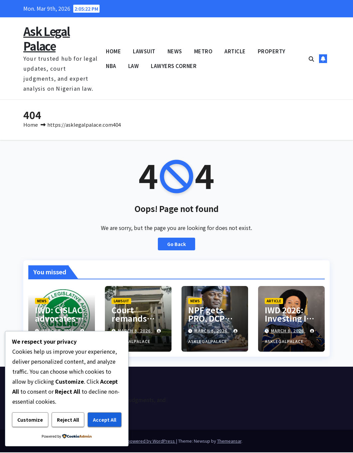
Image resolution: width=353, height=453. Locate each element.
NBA (111, 65)
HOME (113, 51)
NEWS (175, 51)
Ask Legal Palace (46, 38)
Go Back (176, 244)
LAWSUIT (144, 51)
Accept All (104, 419)
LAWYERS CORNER (173, 65)
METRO (203, 51)
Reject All (68, 419)
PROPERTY (271, 51)
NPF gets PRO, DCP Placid (206, 319)
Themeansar (229, 441)
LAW (133, 65)
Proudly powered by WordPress (143, 441)
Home (30, 125)
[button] (311, 59)
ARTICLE (235, 51)
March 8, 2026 (135, 331)
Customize (30, 419)
